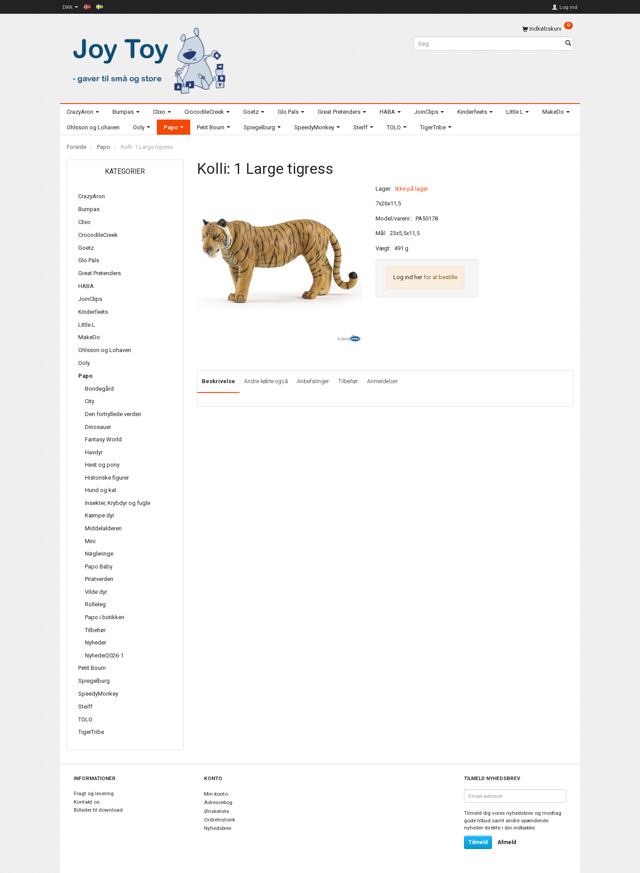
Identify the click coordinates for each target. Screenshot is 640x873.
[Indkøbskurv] (548, 28)
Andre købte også (266, 381)
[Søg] (568, 44)
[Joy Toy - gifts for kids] (147, 59)
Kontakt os (87, 802)
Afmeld (506, 842)
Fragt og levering (94, 793)
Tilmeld (478, 842)
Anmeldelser (382, 381)
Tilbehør (348, 381)
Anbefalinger (313, 381)
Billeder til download (98, 810)
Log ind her (407, 277)
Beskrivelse (218, 381)
